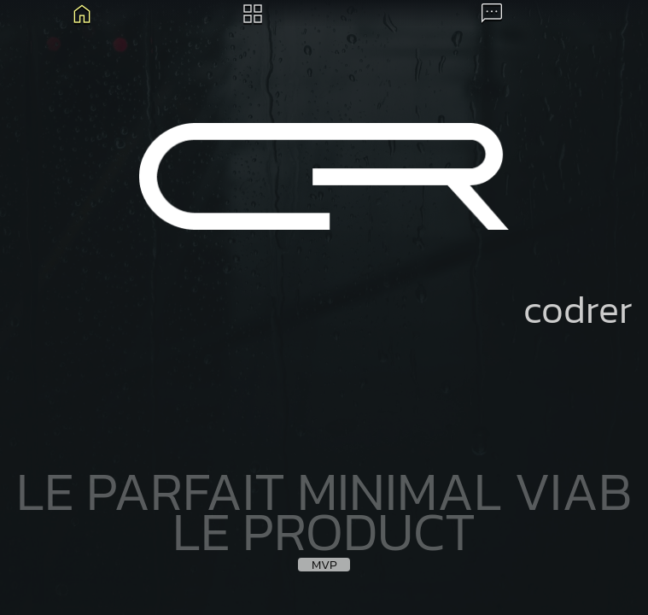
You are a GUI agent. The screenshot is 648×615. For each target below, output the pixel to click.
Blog (82, 13)
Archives (252, 13)
